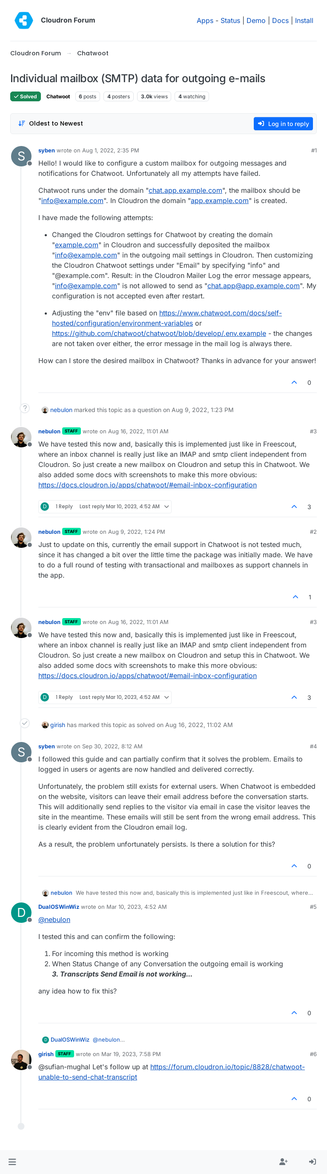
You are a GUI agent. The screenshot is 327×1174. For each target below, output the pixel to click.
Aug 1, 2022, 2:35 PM (110, 150)
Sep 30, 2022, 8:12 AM (112, 746)
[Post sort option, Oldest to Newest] (50, 123)
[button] (12, 1162)
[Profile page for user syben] (21, 156)
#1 (314, 150)
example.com (76, 245)
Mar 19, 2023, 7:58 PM (131, 1054)
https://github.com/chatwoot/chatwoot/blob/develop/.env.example (159, 333)
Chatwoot (58, 96)
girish (57, 724)
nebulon (61, 409)
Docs (280, 20)
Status (230, 20)
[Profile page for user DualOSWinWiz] (21, 912)
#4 (313, 746)
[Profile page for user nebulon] (21, 437)
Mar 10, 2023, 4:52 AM (136, 906)
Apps (205, 20)
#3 (313, 431)
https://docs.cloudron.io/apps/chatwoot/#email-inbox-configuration (147, 485)
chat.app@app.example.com (253, 285)
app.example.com (220, 200)
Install (304, 20)
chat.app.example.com (185, 190)
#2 (313, 531)
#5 (313, 906)
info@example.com (72, 200)
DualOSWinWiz (58, 906)
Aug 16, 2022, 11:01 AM (138, 431)
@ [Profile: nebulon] (54, 919)
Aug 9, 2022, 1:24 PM (136, 531)
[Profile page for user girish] (21, 1060)
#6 (313, 1054)
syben (46, 150)
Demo (256, 20)
